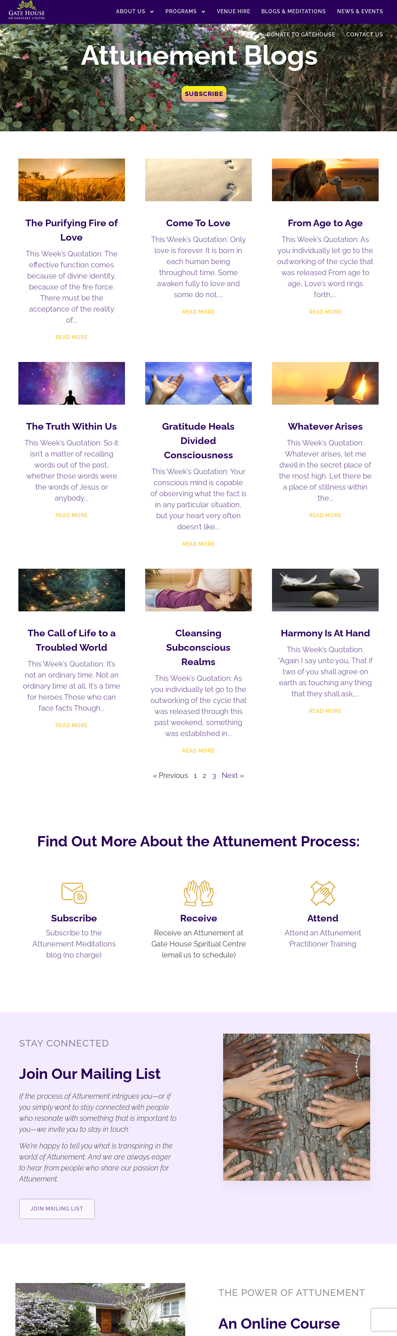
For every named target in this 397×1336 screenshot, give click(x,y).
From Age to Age (325, 222)
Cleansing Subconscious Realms (198, 647)
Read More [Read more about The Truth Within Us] (72, 515)
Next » (233, 775)
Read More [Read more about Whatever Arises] (325, 515)
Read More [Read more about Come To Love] (198, 312)
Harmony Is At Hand (325, 633)
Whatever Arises (325, 426)
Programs (185, 12)
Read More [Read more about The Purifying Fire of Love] (72, 337)
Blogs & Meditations (293, 11)
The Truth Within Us (71, 426)
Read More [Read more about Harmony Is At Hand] (325, 711)
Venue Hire (233, 11)
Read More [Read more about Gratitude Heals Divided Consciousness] (198, 544)
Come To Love (198, 222)
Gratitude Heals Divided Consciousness (198, 441)
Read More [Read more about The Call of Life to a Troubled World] (72, 725)
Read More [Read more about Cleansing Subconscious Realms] (198, 751)
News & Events (360, 11)
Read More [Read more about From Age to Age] (325, 312)
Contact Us (364, 35)
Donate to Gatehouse (301, 35)
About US (135, 12)
